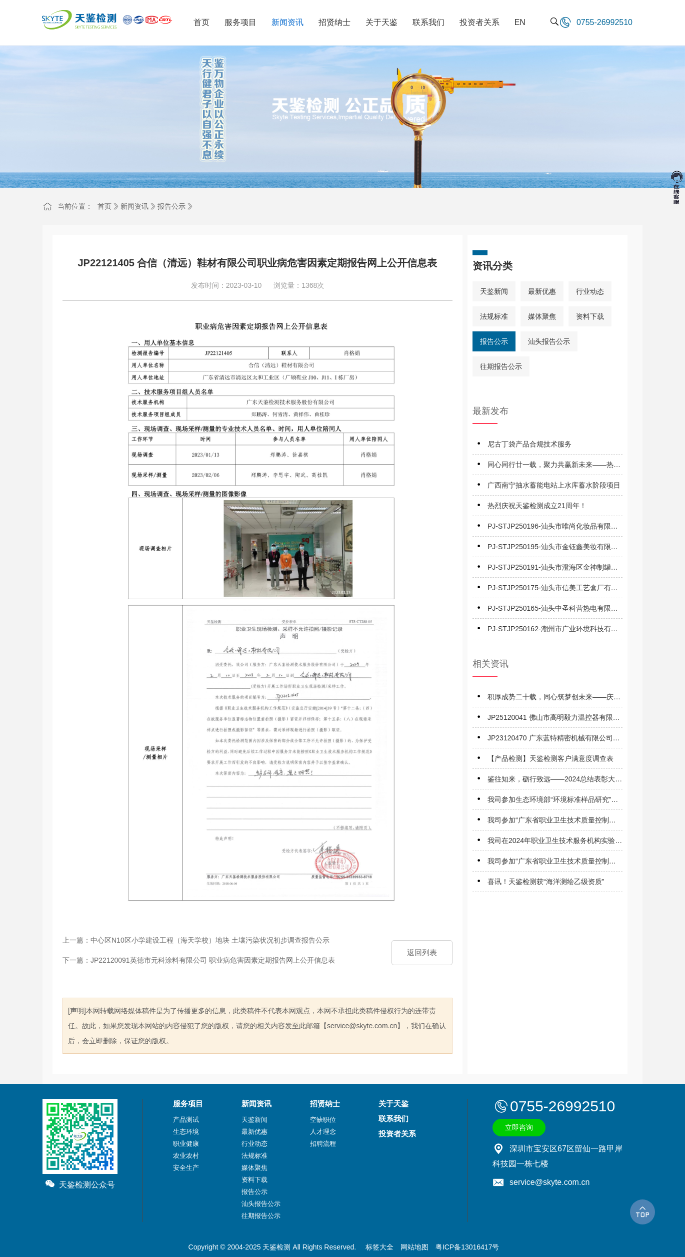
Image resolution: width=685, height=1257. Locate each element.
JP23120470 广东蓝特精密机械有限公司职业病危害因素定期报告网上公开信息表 (554, 739)
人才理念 (323, 1131)
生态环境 (186, 1131)
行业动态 (590, 291)
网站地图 (414, 1247)
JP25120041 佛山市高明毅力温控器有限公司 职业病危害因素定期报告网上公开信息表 (555, 719)
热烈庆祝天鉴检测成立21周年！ (537, 506)
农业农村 (186, 1155)
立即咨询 (519, 1127)
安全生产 (186, 1167)
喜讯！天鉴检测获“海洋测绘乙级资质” (546, 882)
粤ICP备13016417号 (468, 1247)
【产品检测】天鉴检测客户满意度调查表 (551, 758)
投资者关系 (397, 1133)
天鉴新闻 (494, 291)
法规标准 (494, 316)
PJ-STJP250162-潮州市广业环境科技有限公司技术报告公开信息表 (553, 630)
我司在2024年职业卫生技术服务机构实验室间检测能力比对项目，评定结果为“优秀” (555, 842)
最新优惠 (542, 291)
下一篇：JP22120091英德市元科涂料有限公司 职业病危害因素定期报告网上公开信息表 (198, 960)
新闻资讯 (134, 206)
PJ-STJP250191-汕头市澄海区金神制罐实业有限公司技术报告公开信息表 (553, 569)
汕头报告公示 (549, 341)
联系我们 (393, 1118)
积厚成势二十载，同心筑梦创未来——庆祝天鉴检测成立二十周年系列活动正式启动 (554, 698)
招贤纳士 (325, 1103)
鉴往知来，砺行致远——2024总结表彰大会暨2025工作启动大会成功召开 (555, 780)
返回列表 (422, 952)
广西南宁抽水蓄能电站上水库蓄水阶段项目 (554, 485)
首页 (105, 206)
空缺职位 (323, 1119)
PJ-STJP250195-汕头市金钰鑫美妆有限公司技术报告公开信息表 (553, 548)
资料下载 (590, 316)
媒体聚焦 (542, 316)
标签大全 (380, 1247)
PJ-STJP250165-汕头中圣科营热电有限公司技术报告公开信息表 (553, 610)
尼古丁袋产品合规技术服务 (530, 444)
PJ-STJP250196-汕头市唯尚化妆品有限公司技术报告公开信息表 (553, 528)
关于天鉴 (393, 1103)
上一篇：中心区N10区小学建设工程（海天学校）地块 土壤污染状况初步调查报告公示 (196, 940)
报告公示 (172, 206)
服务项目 (188, 1103)
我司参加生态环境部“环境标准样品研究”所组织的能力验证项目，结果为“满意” (553, 801)
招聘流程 (323, 1143)
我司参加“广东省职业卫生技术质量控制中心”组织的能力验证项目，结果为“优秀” (552, 863)
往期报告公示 (501, 366)
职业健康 (186, 1143)
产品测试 (186, 1119)
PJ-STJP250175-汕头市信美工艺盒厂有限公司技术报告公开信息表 (553, 589)
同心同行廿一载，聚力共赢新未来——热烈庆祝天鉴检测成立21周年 (554, 466)
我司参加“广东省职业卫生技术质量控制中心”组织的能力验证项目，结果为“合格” (552, 821)
